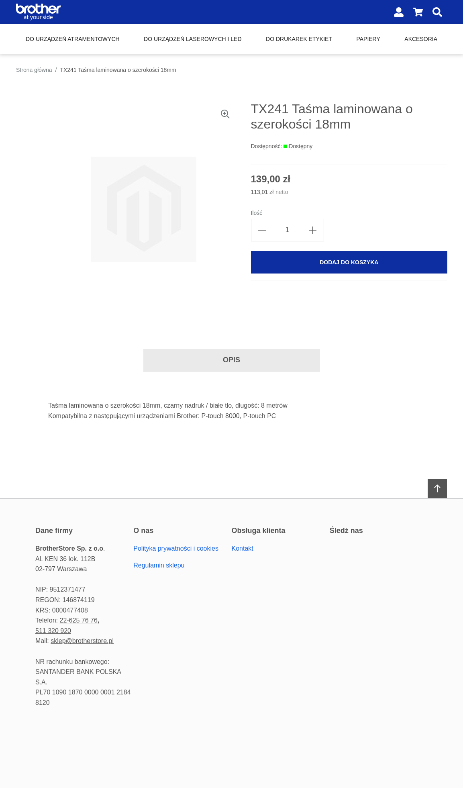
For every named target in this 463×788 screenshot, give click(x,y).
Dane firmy (54, 531)
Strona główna (34, 70)
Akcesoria (420, 39)
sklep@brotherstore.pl (82, 640)
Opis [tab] (231, 360)
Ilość (257, 213)
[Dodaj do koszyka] (349, 262)
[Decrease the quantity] (262, 230)
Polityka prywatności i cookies (175, 548)
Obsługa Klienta (259, 531)
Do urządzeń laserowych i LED (192, 39)
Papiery (368, 39)
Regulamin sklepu (158, 565)
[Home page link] (67, 12)
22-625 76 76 (78, 620)
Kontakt (242, 548)
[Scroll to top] (437, 488)
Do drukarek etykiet (299, 39)
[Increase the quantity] (313, 230)
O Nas (143, 531)
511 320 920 (53, 630)
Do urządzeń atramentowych (73, 39)
